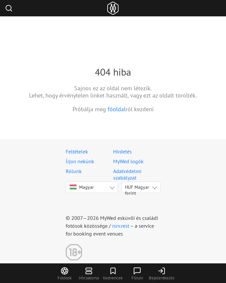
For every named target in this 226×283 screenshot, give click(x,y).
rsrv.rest (120, 225)
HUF (137, 188)
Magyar (82, 187)
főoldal (117, 109)
